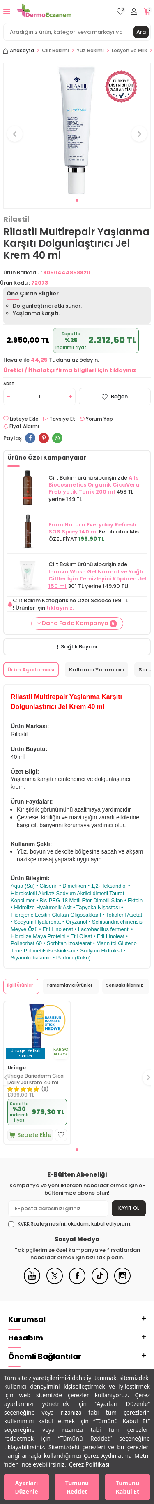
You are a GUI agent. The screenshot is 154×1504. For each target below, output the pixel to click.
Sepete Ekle (30, 1135)
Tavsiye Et (59, 419)
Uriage (16, 1067)
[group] (77, 129)
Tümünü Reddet (77, 1487)
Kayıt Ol (128, 1208)
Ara (141, 32)
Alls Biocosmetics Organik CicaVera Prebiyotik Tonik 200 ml (94, 485)
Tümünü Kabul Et (127, 1487)
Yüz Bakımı (90, 50)
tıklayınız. (60, 608)
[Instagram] (122, 1282)
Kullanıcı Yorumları (96, 670)
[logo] (44, 11)
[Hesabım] (134, 11)
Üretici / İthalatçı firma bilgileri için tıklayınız (69, 370)
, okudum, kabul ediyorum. (69, 1224)
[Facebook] (77, 1282)
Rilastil (16, 219)
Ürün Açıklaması (31, 670)
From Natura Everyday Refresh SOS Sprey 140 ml (92, 528)
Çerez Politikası (89, 1464)
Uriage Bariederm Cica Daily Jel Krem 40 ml (35, 1079)
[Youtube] (32, 1282)
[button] (77, 200)
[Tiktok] (100, 1282)
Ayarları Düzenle (26, 1487)
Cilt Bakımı (55, 50)
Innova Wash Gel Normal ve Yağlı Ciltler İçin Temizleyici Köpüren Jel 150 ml (97, 579)
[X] (54, 1282)
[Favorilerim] (120, 11)
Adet (8, 383)
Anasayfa (18, 50)
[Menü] (6, 11)
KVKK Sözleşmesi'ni (41, 1223)
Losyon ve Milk (129, 50)
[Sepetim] (147, 11)
